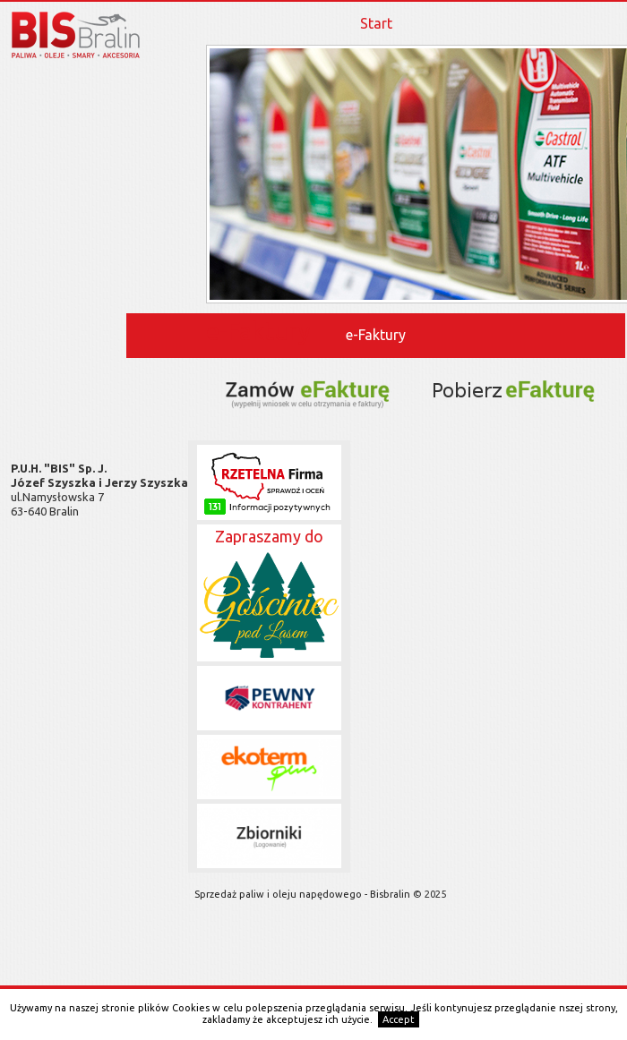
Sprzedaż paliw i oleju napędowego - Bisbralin (303, 894)
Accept (398, 1019)
